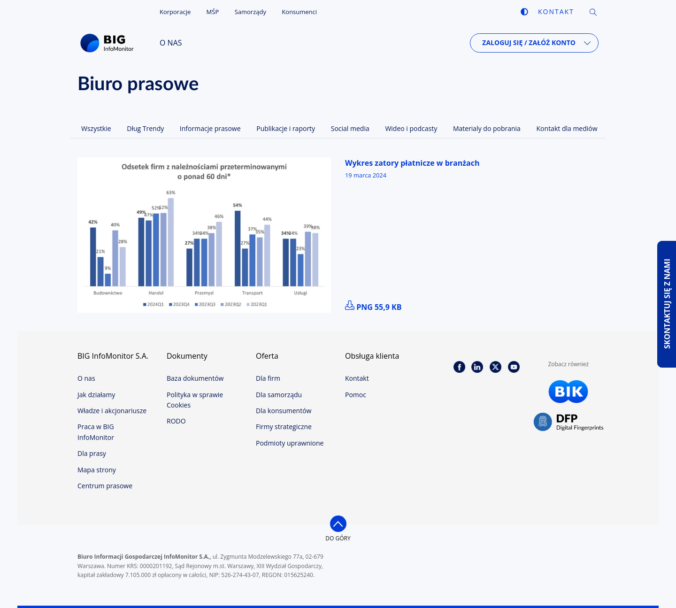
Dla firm (268, 378)
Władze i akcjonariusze (111, 410)
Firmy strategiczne (284, 426)
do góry (337, 538)
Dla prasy (91, 453)
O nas (171, 43)
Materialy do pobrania (487, 128)
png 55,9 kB (373, 307)
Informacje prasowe (210, 128)
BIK (568, 391)
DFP (568, 422)
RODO (176, 420)
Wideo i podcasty (411, 128)
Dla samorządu (279, 394)
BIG (109, 43)
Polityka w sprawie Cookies (195, 399)
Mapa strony (96, 469)
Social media (350, 128)
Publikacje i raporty (285, 128)
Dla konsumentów (283, 410)
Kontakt (556, 11)
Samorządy (250, 12)
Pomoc (355, 394)
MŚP (213, 12)
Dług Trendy (145, 128)
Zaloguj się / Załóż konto (529, 42)
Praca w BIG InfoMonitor (95, 431)
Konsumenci (299, 12)
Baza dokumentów (195, 378)
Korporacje (175, 12)
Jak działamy (96, 394)
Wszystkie (96, 128)
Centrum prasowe (104, 485)
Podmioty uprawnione (289, 443)
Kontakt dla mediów (567, 128)
